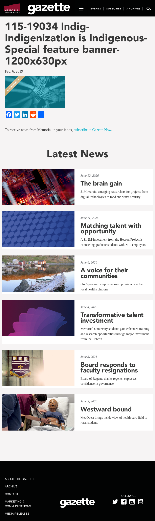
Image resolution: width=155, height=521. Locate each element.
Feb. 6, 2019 (14, 71)
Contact (11, 494)
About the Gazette (20, 479)
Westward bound (106, 409)
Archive (11, 486)
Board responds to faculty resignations (109, 367)
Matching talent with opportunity (111, 228)
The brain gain (101, 183)
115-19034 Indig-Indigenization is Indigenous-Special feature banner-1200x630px (76, 44)
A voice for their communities (104, 273)
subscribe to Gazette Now (92, 130)
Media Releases (17, 513)
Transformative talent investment (112, 317)
